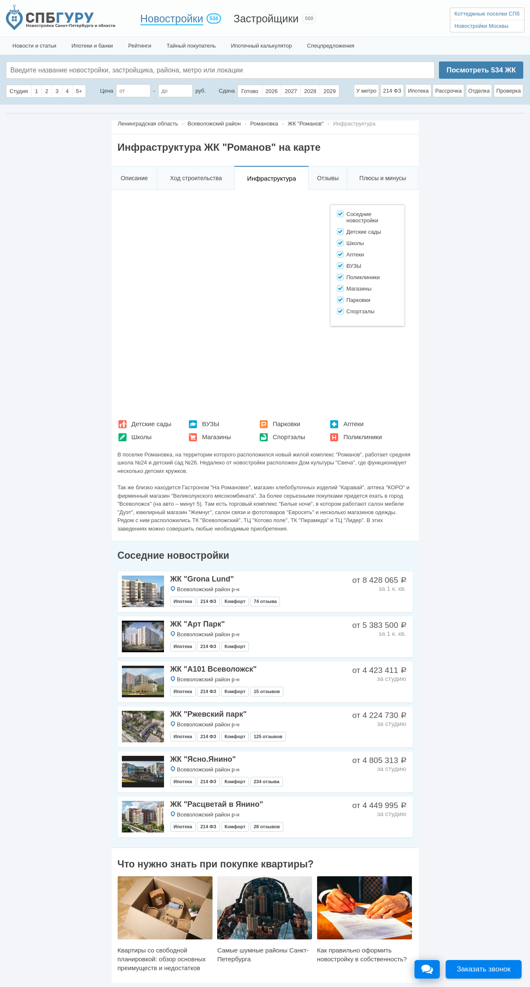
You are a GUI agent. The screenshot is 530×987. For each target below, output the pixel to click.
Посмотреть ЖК (481, 70)
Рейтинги (139, 46)
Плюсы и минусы (382, 178)
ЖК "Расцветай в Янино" (216, 804)
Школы (142, 436)
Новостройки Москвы (481, 26)
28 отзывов (267, 826)
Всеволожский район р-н (208, 589)
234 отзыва (267, 781)
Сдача (227, 91)
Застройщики (266, 18)
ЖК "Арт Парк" (197, 624)
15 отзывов (267, 691)
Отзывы (328, 178)
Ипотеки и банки (92, 46)
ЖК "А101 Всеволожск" (213, 669)
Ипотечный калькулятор (261, 46)
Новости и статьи (34, 46)
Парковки (286, 423)
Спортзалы (289, 436)
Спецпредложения (330, 46)
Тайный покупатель (191, 46)
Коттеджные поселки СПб (487, 14)
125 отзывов (268, 736)
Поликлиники (362, 436)
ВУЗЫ (210, 423)
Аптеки (353, 423)
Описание (134, 178)
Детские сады (152, 423)
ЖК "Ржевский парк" (208, 714)
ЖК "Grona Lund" (202, 579)
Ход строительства (196, 178)
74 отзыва (265, 601)
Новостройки (172, 18)
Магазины (216, 436)
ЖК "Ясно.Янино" (203, 759)
